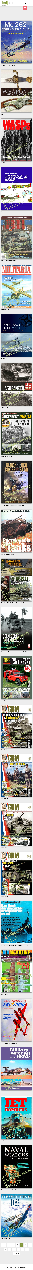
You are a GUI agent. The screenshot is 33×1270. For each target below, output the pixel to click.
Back (3, 1245)
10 (18, 1249)
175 (27, 1249)
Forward (16, 1254)
